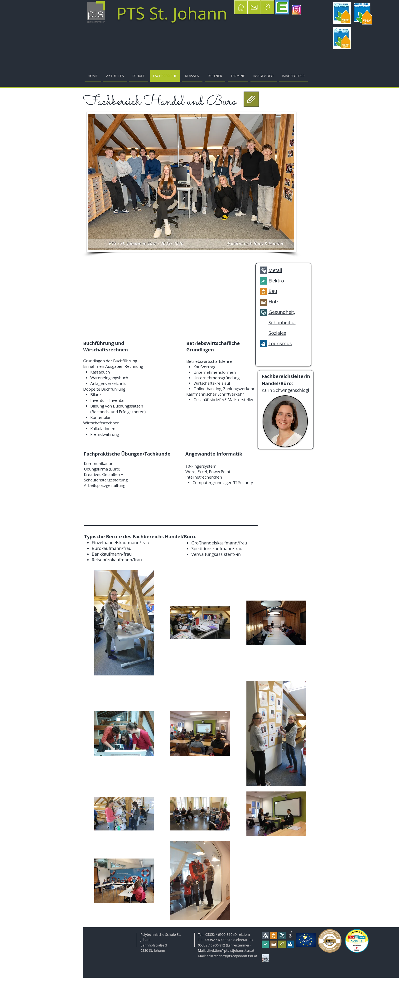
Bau (273, 291)
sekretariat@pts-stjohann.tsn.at (232, 956)
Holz (273, 301)
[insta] (296, 10)
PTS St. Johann (171, 13)
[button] (267, 7)
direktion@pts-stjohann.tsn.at (230, 950)
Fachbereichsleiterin (286, 376)
